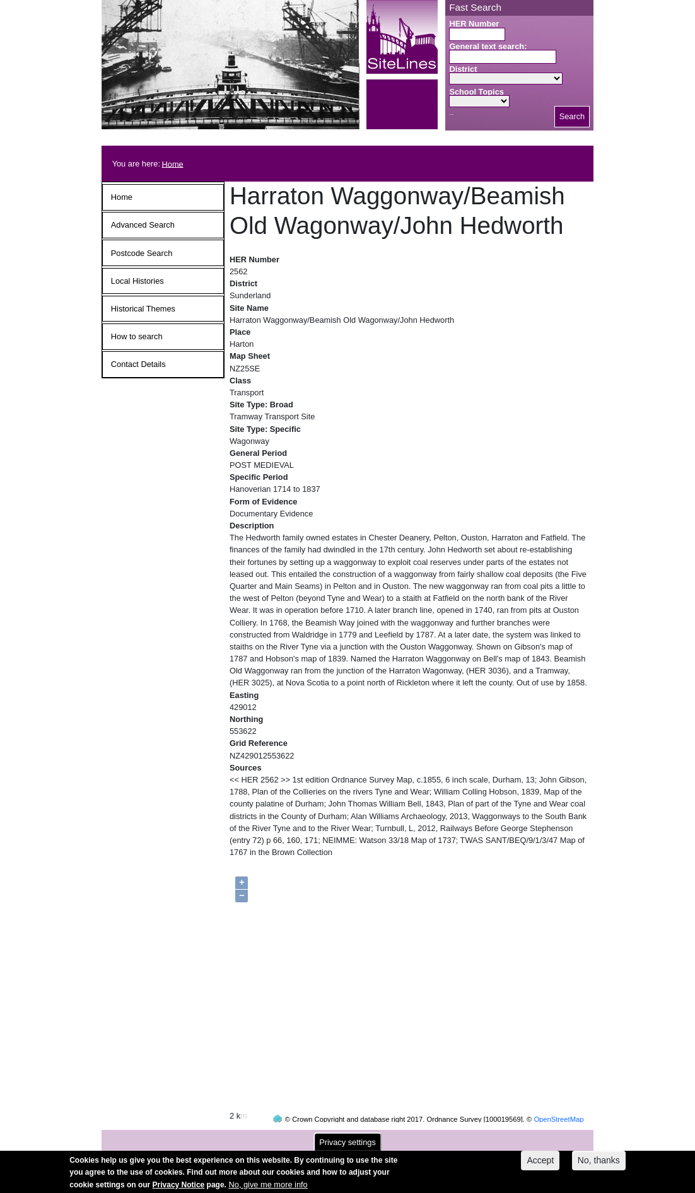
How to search (137, 336)
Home (173, 163)
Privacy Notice (179, 1188)
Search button (451, 114)
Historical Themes (143, 308)
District (463, 69)
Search (572, 116)
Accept (540, 1164)
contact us (430, 1137)
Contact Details (138, 364)
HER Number (474, 23)
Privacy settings (347, 1146)
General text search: (488, 46)
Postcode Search (141, 253)
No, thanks (599, 1164)
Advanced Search (143, 225)
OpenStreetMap (558, 1095)
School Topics (476, 91)
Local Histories (137, 281)
